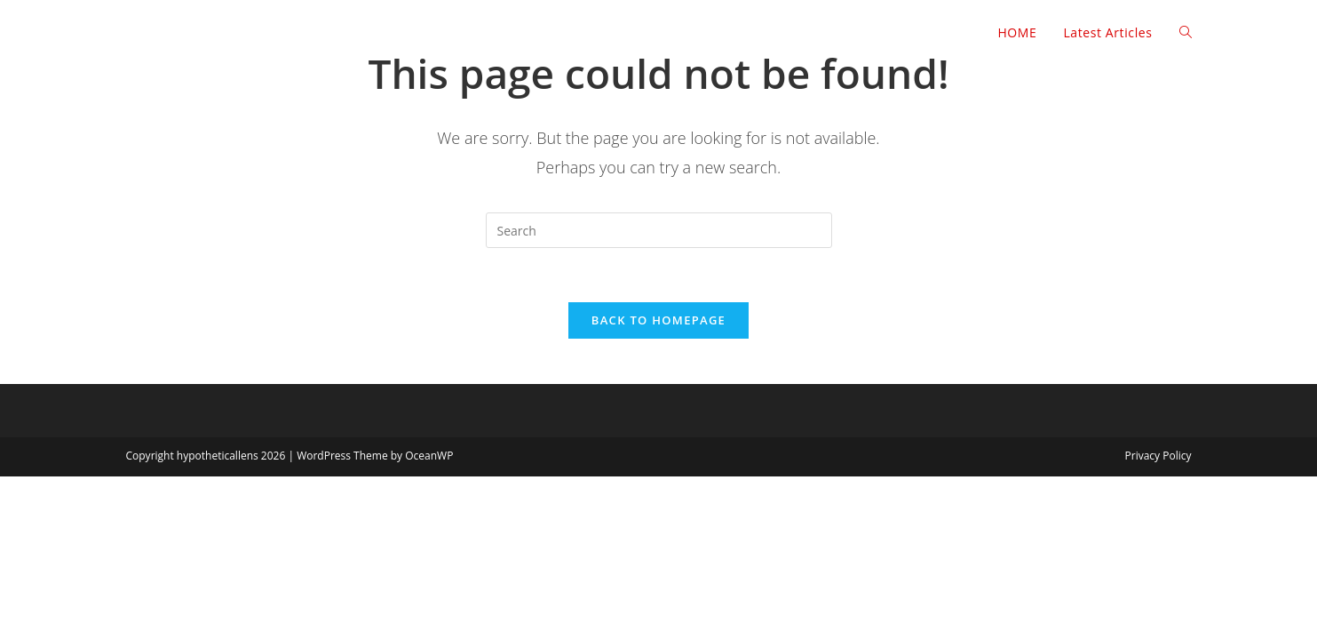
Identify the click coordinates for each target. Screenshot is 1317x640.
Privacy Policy (1158, 455)
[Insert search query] (659, 230)
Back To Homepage (658, 320)
